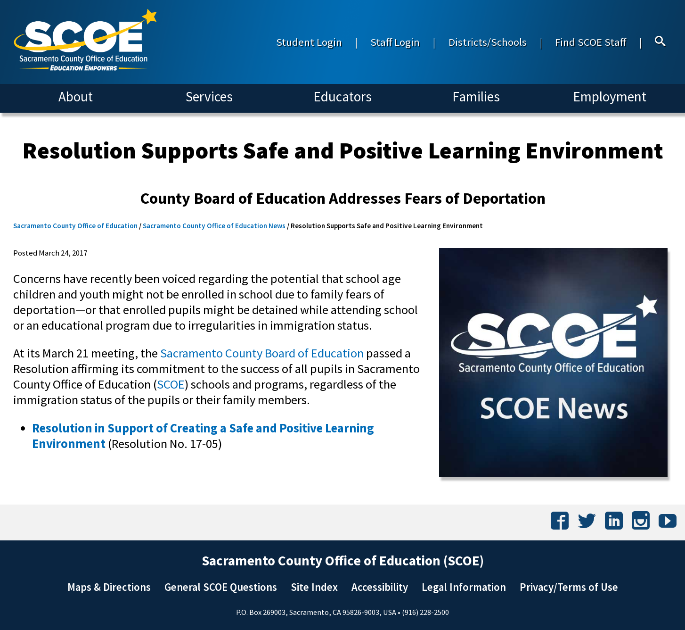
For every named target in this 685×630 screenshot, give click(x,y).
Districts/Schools (488, 42)
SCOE (171, 384)
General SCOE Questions (220, 587)
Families (476, 96)
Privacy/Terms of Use (569, 587)
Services (209, 96)
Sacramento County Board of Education (262, 353)
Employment (609, 96)
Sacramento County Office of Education (75, 225)
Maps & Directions (109, 587)
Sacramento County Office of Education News (214, 225)
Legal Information (464, 587)
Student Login (309, 42)
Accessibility (379, 587)
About (75, 96)
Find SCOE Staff (590, 42)
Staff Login (395, 42)
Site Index (314, 587)
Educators (342, 96)
